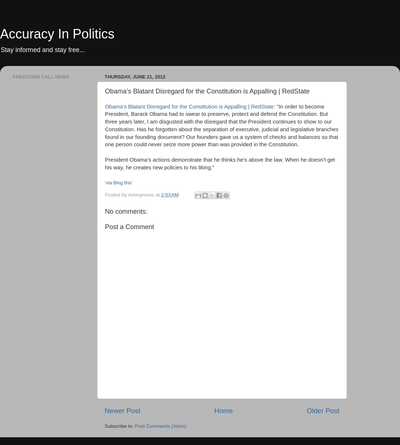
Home (223, 411)
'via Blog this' (118, 182)
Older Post (323, 411)
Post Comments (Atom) (160, 426)
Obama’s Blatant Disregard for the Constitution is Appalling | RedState (189, 107)
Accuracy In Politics (57, 33)
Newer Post (123, 411)
